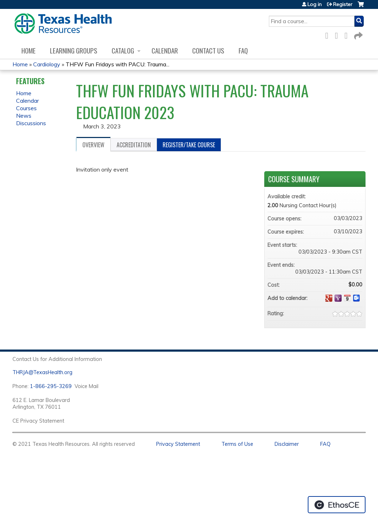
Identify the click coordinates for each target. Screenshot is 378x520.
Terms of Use (237, 444)
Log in (314, 4)
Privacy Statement (178, 444)
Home (28, 50)
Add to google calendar (328, 298)
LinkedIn (348, 34)
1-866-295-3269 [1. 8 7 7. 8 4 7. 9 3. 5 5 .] (51, 386)
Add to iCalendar (347, 297)
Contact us (208, 50)
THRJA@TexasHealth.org (42, 372)
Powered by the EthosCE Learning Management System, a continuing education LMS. (337, 504)
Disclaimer (287, 444)
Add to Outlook (356, 298)
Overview (93, 145)
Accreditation (134, 145)
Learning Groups (73, 50)
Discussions (31, 123)
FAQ (243, 50)
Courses (26, 108)
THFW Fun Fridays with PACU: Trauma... (117, 64)
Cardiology (46, 64)
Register (342, 4)
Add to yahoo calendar (338, 298)
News (23, 115)
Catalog (123, 50)
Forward (357, 34)
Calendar (165, 50)
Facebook (328, 34)
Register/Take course (189, 145)
